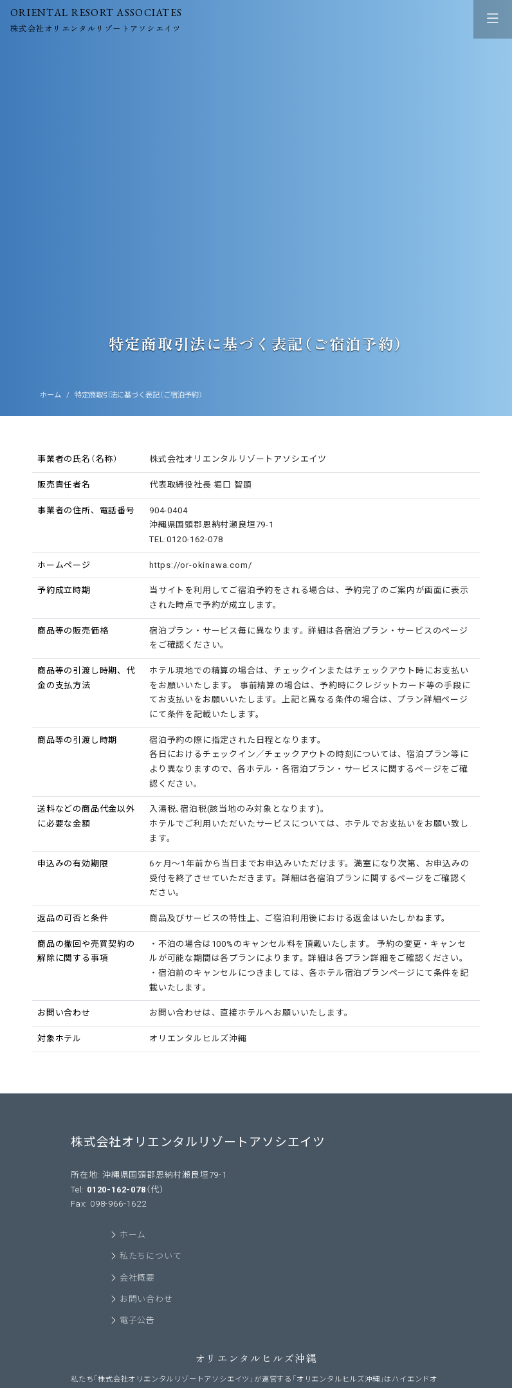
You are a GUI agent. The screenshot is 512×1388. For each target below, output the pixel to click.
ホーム (50, 394)
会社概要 (137, 1278)
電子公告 (137, 1321)
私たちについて (151, 1256)
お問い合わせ (146, 1299)
